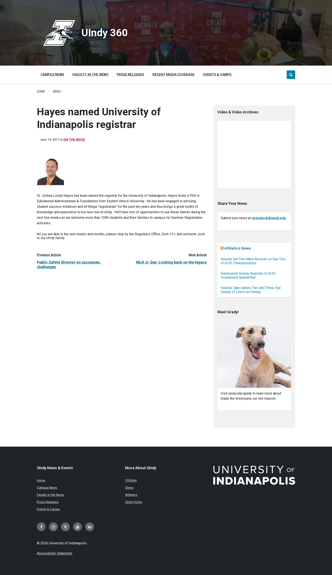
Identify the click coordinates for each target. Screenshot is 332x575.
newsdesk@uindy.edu (269, 218)
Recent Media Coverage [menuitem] (173, 74)
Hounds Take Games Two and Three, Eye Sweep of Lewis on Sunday (251, 290)
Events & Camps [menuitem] (217, 74)
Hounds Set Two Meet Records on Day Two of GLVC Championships (253, 261)
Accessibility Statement (54, 553)
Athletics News (237, 248)
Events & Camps (48, 509)
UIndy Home (133, 502)
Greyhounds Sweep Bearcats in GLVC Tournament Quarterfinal (248, 275)
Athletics (131, 495)
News (57, 91)
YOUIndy (131, 480)
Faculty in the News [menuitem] (90, 74)
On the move (74, 140)
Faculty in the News (50, 495)
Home (41, 91)
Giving (129, 488)
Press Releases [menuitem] (130, 74)
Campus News (47, 488)
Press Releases (47, 502)
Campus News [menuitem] (52, 74)
